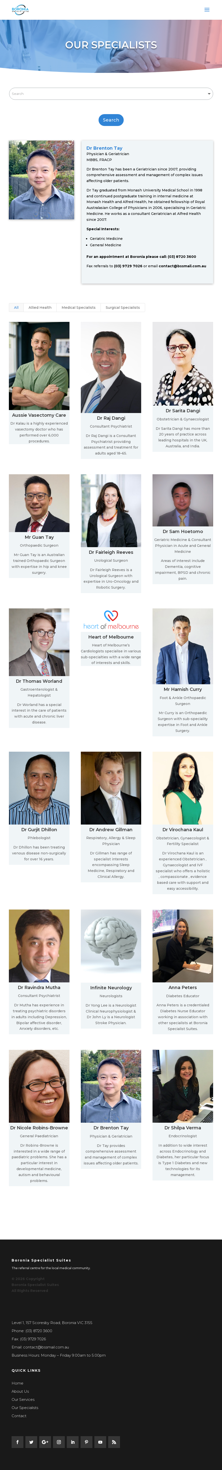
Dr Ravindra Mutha (38, 987)
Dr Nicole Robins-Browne (39, 1128)
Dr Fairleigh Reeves (110, 552)
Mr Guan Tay (38, 537)
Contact (19, 1415)
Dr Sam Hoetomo (182, 531)
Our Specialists (25, 1407)
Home (17, 1383)
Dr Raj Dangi (111, 418)
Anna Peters (182, 987)
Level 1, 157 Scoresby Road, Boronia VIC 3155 (52, 1322)
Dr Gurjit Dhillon (39, 829)
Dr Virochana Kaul (182, 829)
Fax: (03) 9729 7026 (29, 1339)
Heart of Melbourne (111, 637)
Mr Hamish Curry (182, 689)
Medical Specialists (79, 307)
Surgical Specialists (123, 307)
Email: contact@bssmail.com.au (40, 1347)
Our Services (23, 1399)
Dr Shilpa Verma (182, 1128)
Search (111, 120)
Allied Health (40, 307)
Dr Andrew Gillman (110, 829)
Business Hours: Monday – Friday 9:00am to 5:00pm (59, 1355)
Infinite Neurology (111, 988)
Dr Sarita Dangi (182, 411)
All (16, 307)
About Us (20, 1391)
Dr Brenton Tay (110, 1128)
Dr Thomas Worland (39, 681)
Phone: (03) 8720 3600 (32, 1330)
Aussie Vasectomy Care (39, 415)
